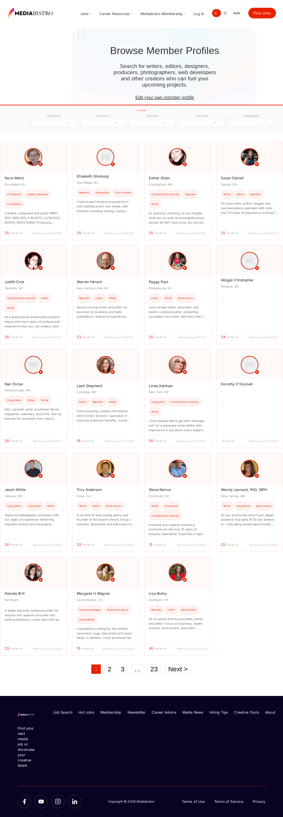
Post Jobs (262, 13)
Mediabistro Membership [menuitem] (161, 14)
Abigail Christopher (237, 280)
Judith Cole (14, 282)
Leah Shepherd (89, 386)
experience (251, 116)
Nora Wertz (14, 178)
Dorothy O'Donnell (236, 384)
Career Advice (164, 712)
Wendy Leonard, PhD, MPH (244, 489)
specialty (103, 116)
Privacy (259, 801)
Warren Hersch (89, 282)
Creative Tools (246, 712)
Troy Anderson (89, 489)
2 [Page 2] (109, 669)
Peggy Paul (158, 282)
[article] (33, 191)
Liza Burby (158, 593)
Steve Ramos (160, 489)
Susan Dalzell (232, 178)
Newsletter (137, 712)
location (201, 116)
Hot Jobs (86, 712)
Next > (178, 669)
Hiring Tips (219, 712)
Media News (192, 712)
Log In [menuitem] (198, 14)
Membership (110, 712)
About (270, 712)
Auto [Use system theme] (236, 13)
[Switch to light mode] (216, 13)
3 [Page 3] (123, 669)
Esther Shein (159, 178)
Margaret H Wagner (93, 593)
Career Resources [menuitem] (114, 14)
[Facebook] (24, 801)
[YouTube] (41, 801)
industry (152, 116)
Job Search (62, 712)
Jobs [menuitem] (84, 14)
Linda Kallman (161, 386)
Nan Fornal (14, 384)
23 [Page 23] (154, 669)
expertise (54, 116)
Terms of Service (228, 801)
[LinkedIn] (74, 801)
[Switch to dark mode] (226, 13)
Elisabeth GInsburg (93, 176)
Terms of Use (193, 801)
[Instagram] (58, 801)
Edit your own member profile (164, 97)
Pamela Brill (15, 593)
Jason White (15, 489)
